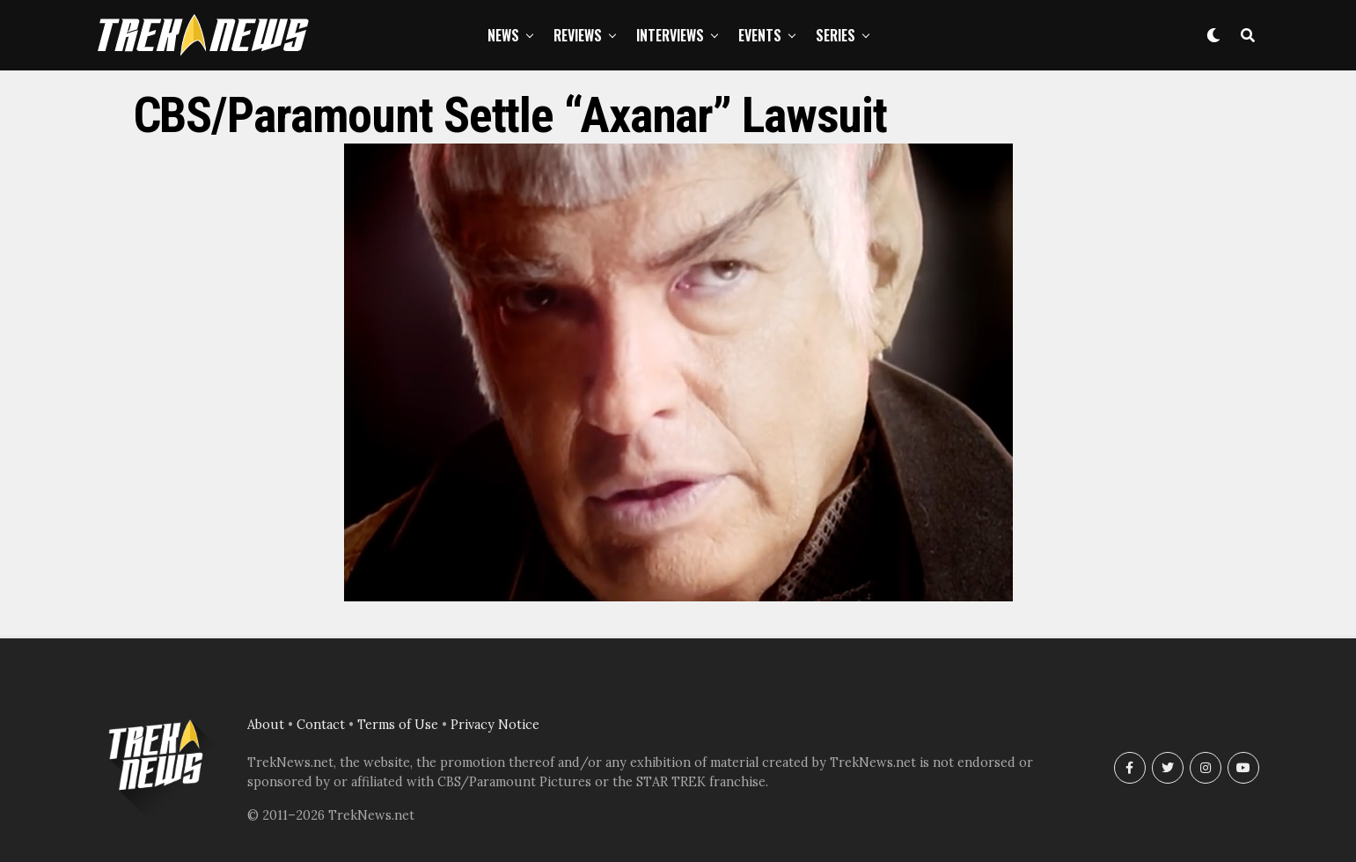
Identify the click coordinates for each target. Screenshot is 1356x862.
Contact (321, 725)
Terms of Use (397, 725)
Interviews (670, 35)
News (503, 35)
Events (759, 35)
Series (835, 35)
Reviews (577, 35)
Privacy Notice (495, 725)
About (265, 725)
